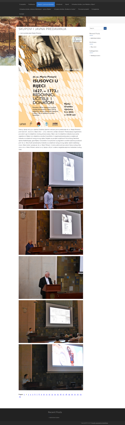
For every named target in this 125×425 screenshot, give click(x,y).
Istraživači (59, 4)
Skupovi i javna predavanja (46, 4)
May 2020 (93, 47)
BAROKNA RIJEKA (96, 38)
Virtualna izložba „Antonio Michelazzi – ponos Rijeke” (35, 9)
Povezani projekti (83, 9)
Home (20, 20)
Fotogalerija (95, 9)
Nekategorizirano (95, 55)
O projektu (22, 4)
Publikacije (32, 4)
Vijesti (67, 4)
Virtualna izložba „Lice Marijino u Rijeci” (83, 4)
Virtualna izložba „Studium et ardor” (65, 9)
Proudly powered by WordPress (99, 423)
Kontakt (21, 14)
